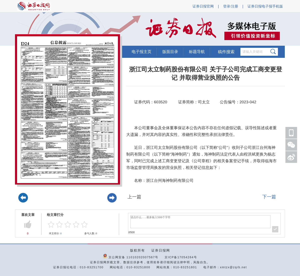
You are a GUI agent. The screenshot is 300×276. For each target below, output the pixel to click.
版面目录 (170, 51)
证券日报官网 (203, 6)
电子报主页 (141, 51)
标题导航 (197, 51)
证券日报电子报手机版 (265, 6)
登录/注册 (230, 6)
